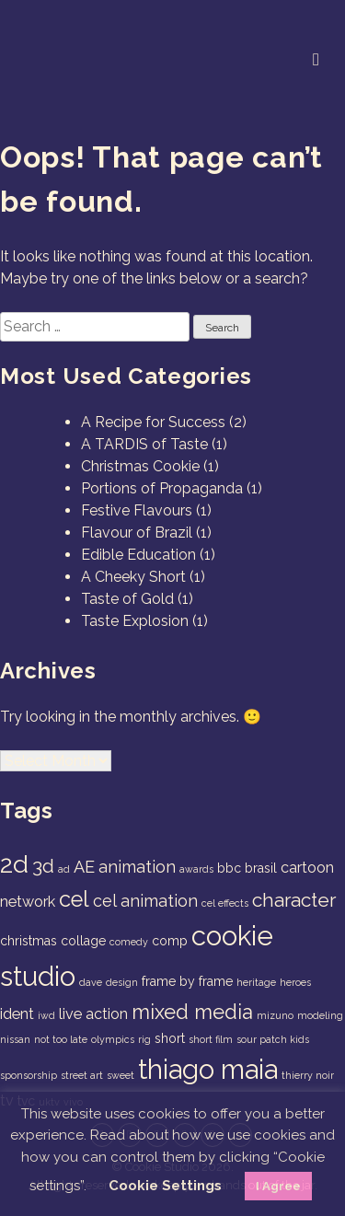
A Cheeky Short (133, 576)
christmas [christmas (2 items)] (28, 940)
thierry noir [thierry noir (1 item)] (308, 1075)
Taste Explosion (135, 621)
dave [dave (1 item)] (90, 982)
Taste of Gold (127, 599)
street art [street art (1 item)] (82, 1075)
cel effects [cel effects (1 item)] (224, 903)
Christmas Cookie (140, 466)
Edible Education (138, 554)
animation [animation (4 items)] (137, 866)
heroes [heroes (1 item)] (295, 982)
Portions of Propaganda (162, 488)
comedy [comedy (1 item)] (128, 941)
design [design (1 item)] (122, 982)
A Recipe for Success (153, 422)
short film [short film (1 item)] (211, 1039)
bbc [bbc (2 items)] (229, 868)
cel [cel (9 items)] (74, 899)
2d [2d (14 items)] (14, 864)
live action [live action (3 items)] (93, 1014)
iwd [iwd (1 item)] (46, 1015)
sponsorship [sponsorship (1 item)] (28, 1075)
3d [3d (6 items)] (43, 865)
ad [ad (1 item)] (64, 868)
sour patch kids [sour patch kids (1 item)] (272, 1039)
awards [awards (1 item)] (196, 868)
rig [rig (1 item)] (144, 1039)
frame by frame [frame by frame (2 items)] (187, 981)
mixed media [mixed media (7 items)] (192, 1012)
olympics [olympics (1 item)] (112, 1039)
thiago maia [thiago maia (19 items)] (208, 1069)
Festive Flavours (136, 510)
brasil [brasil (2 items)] (261, 868)
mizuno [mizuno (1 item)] (275, 1015)
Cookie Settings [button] (165, 1185)
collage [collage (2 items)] (83, 940)
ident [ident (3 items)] (17, 1014)
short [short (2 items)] (170, 1038)
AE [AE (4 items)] (84, 866)
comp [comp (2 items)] (170, 940)
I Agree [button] (278, 1186)
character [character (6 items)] (294, 899)
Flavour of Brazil (136, 532)
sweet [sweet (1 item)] (120, 1075)
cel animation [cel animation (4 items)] (145, 900)
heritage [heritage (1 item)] (256, 982)
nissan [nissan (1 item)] (15, 1039)
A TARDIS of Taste (144, 444)
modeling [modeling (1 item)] (320, 1015)
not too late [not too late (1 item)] (60, 1039)
